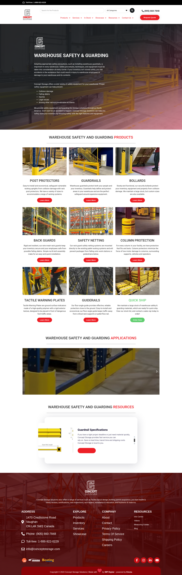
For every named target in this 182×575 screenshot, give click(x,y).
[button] (25, 371)
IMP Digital (109, 572)
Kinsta (129, 572)
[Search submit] (132, 10)
